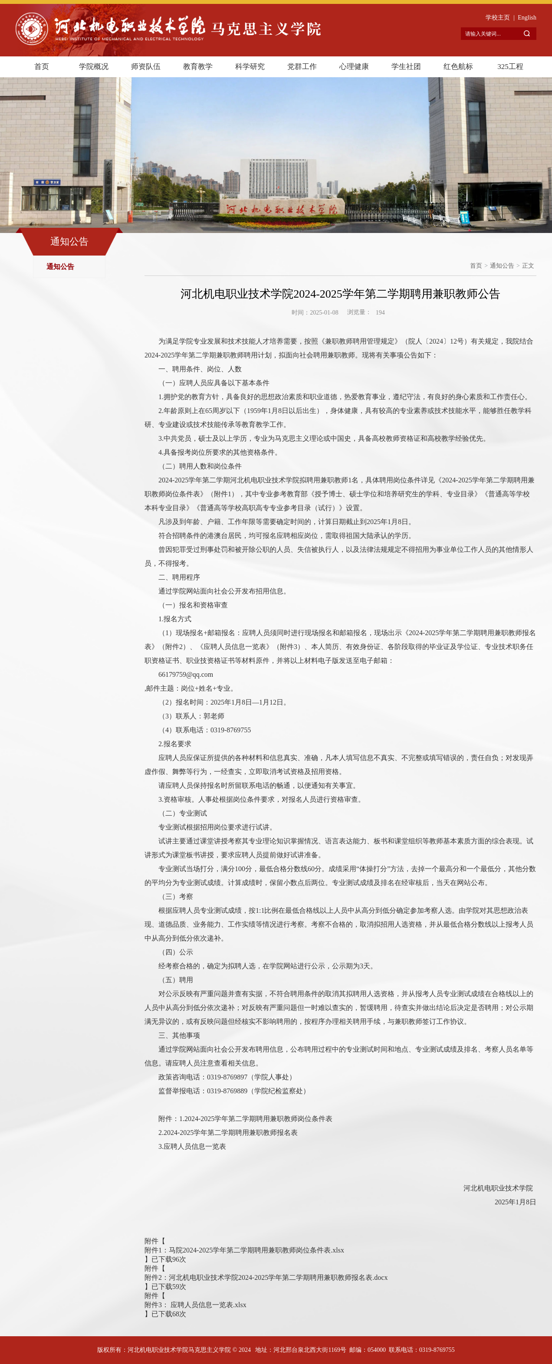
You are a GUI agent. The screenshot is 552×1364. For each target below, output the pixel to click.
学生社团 (406, 66)
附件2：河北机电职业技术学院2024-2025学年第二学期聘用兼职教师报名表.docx (266, 1277)
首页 (41, 66)
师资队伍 (146, 66)
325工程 (510, 66)
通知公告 (60, 266)
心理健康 (354, 66)
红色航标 (458, 66)
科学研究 (250, 66)
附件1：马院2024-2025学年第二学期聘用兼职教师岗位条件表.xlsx (244, 1250)
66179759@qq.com (185, 674)
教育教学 (198, 66)
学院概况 (93, 66)
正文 (528, 265)
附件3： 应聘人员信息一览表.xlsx (195, 1304)
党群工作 (302, 66)
